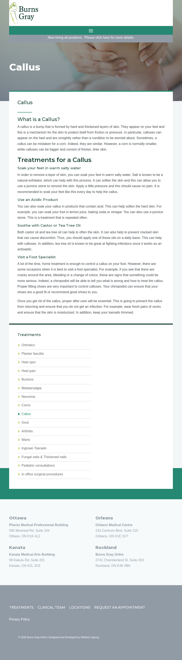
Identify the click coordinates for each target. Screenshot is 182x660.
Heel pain (29, 371)
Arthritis (27, 431)
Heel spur (29, 362)
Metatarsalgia (32, 388)
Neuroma (28, 396)
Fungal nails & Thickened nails (44, 457)
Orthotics (28, 345)
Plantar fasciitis (33, 353)
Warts (26, 439)
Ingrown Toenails (34, 448)
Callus (26, 414)
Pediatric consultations (38, 465)
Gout (25, 422)
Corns (26, 405)
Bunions (28, 379)
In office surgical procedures (42, 474)
